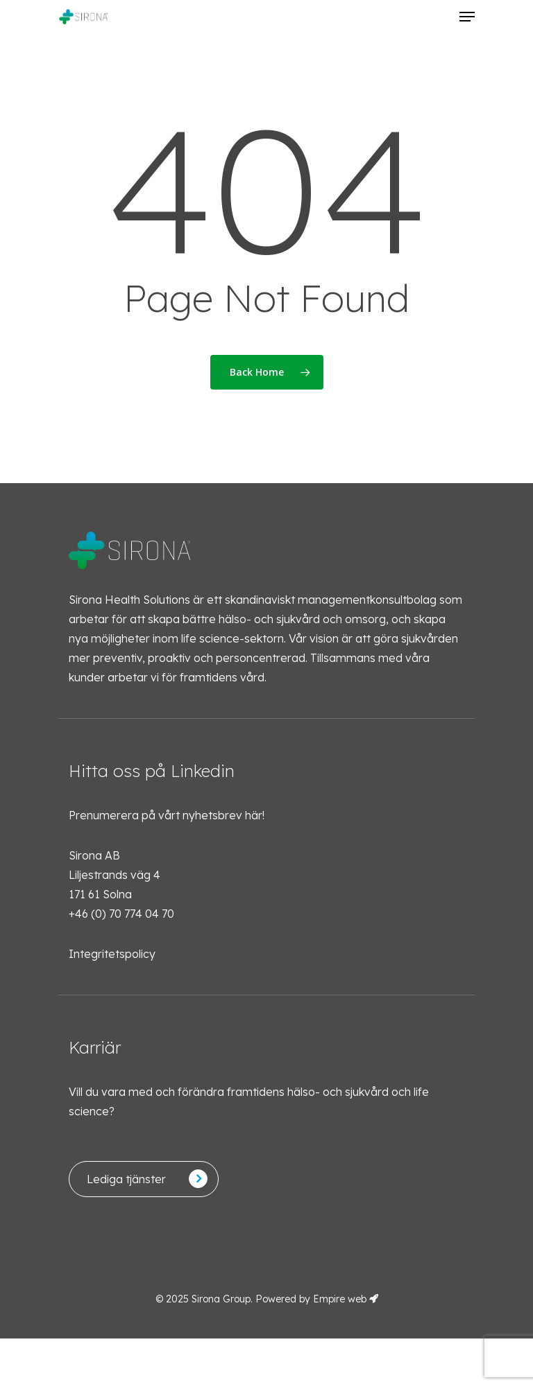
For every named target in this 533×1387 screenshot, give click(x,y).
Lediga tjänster (126, 1179)
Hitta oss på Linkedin (152, 770)
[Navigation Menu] (467, 17)
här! (254, 815)
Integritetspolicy (112, 954)
